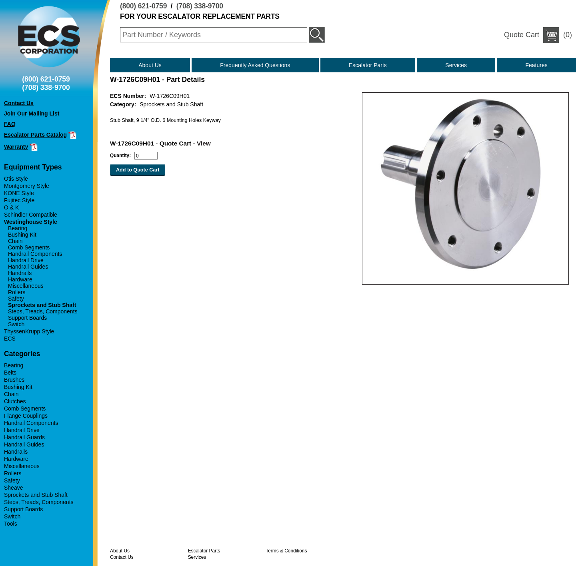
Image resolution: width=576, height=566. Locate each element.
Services (456, 65)
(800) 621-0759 (143, 6)
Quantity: (120, 155)
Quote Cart (521, 35)
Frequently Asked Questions (255, 65)
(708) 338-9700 (199, 6)
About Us (150, 65)
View (204, 143)
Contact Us (122, 557)
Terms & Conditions (286, 551)
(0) (538, 35)
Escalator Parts (368, 65)
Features (537, 65)
